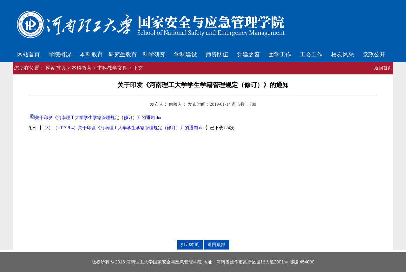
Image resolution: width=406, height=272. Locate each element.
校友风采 (342, 54)
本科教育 (91, 54)
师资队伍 (217, 54)
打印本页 (190, 244)
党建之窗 (248, 54)
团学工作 (279, 54)
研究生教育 (122, 54)
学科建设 (185, 54)
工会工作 (311, 54)
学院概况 (60, 54)
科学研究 (154, 54)
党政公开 (374, 54)
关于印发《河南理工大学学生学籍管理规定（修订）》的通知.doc (98, 117)
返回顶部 (216, 244)
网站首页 (28, 54)
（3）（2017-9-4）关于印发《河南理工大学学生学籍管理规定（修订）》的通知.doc (124, 127)
